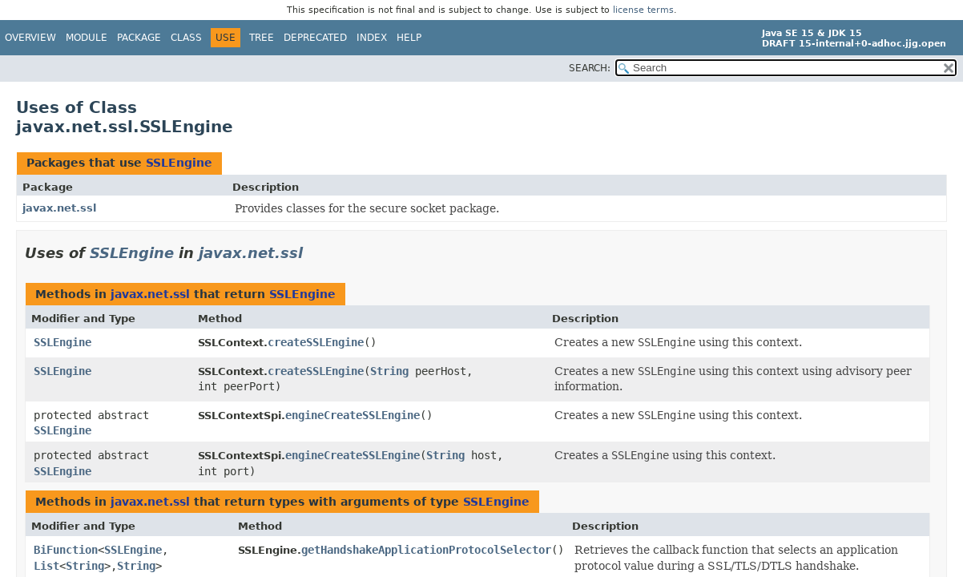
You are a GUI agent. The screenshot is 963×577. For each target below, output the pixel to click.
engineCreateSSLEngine (352, 415)
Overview (30, 37)
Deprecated (315, 37)
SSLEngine (179, 162)
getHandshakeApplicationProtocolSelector (426, 549)
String (389, 371)
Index (372, 37)
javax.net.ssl (59, 208)
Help (409, 37)
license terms (643, 10)
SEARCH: (589, 68)
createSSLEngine (316, 342)
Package (139, 37)
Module (86, 37)
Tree (261, 37)
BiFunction (66, 549)
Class (186, 37)
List (46, 565)
